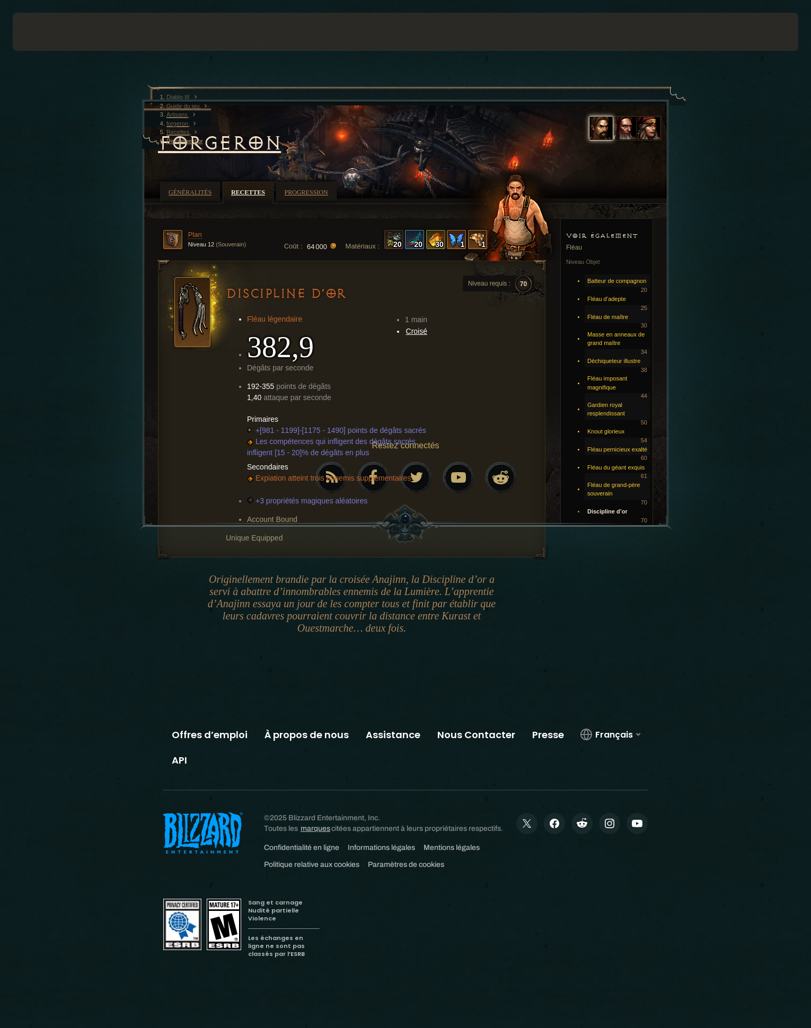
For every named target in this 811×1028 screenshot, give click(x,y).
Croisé (416, 331)
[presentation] (52, 32)
